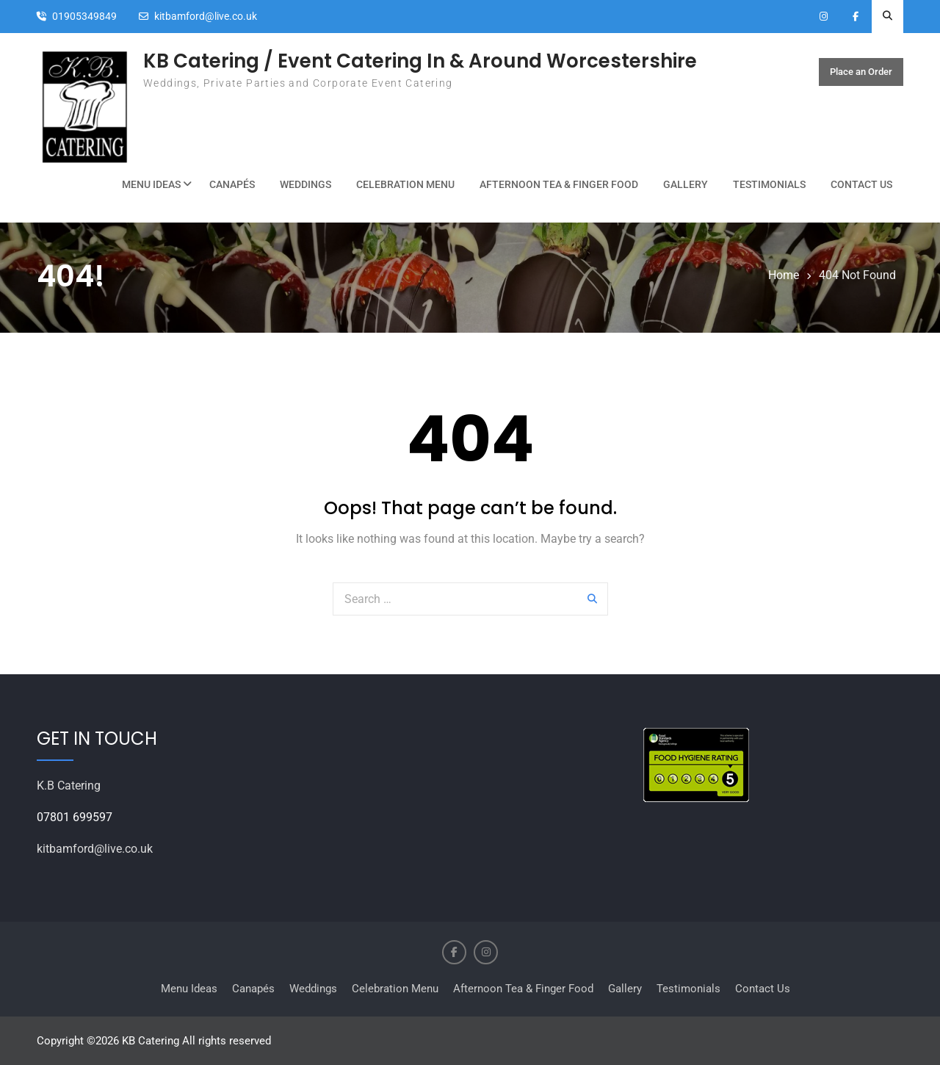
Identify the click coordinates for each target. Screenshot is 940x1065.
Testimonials (769, 184)
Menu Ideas (151, 184)
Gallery (685, 184)
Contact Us (861, 184)
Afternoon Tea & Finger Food (559, 184)
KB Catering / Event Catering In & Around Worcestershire (420, 61)
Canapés (232, 184)
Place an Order (861, 72)
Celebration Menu (405, 184)
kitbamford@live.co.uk (205, 16)
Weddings (305, 184)
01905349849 (84, 16)
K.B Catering (69, 786)
